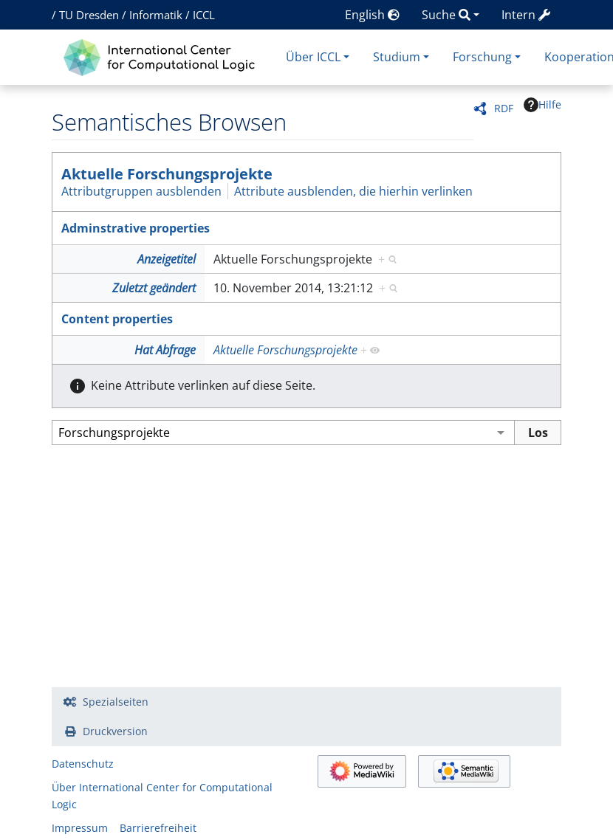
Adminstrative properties (135, 228)
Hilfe (542, 104)
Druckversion (115, 731)
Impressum (80, 828)
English (372, 15)
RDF (503, 108)
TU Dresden (89, 14)
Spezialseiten (115, 702)
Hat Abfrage (165, 350)
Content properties (117, 319)
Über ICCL (313, 57)
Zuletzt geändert (154, 288)
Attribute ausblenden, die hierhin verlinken (353, 191)
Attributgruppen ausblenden (141, 191)
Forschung (482, 57)
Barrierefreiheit (158, 828)
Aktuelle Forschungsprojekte (167, 174)
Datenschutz (83, 764)
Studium (396, 57)
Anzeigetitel (166, 259)
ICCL (204, 14)
